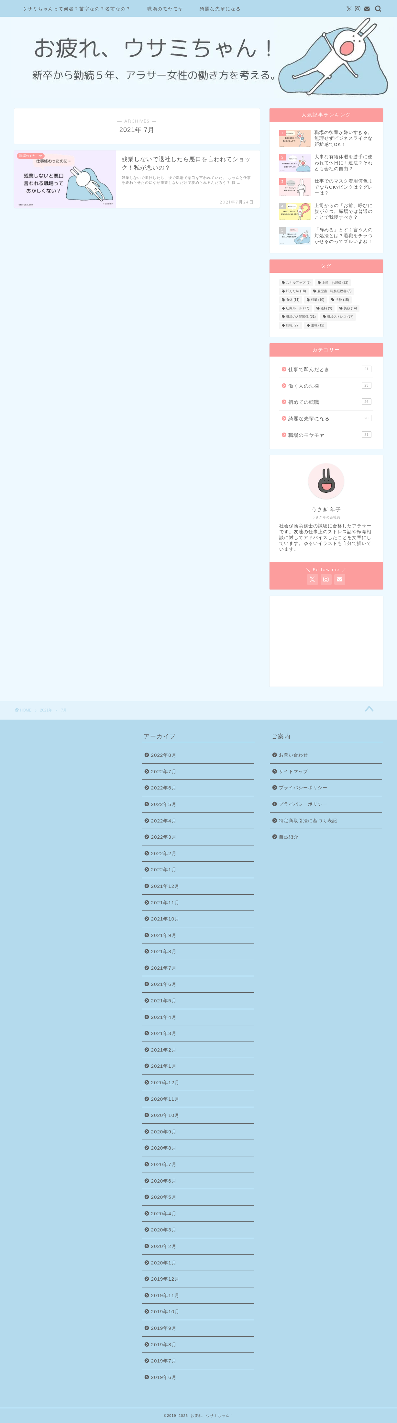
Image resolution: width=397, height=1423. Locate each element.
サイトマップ (293, 771)
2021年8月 (164, 951)
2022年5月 (164, 804)
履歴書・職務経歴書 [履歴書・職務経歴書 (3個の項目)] (334, 291)
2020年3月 (164, 1229)
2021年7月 (164, 968)
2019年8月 (164, 1344)
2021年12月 (165, 886)
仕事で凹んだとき (329, 369)
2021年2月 (164, 1050)
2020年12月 (165, 1082)
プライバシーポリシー (303, 787)
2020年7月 (164, 1164)
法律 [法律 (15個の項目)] (342, 300)
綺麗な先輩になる (220, 9)
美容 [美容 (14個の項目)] (350, 308)
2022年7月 (164, 771)
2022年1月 (164, 869)
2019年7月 (164, 1360)
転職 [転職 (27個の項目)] (292, 325)
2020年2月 (164, 1246)
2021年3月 (164, 1033)
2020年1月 (164, 1262)
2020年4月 (164, 1213)
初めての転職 (329, 401)
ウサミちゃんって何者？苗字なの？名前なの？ (76, 9)
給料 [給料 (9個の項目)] (326, 308)
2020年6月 (164, 1181)
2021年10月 (165, 918)
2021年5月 (164, 1000)
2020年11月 (165, 1099)
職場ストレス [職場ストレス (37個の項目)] (340, 317)
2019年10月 (165, 1311)
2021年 (46, 710)
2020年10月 (165, 1115)
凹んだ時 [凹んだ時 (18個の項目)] (296, 291)
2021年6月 (164, 984)
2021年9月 (164, 935)
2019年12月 (165, 1279)
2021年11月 (165, 902)
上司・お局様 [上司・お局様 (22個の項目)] (335, 282)
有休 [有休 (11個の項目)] (292, 300)
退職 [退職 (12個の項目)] (317, 325)
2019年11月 (165, 1295)
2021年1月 (164, 1066)
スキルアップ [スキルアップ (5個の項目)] (298, 282)
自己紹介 (288, 836)
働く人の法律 (329, 385)
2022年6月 (164, 787)
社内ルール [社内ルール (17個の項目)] (297, 308)
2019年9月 (164, 1328)
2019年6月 (164, 1377)
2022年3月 (164, 837)
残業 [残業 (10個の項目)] (317, 300)
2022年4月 (164, 820)
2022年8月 (164, 755)
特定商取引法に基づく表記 (308, 820)
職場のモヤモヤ (165, 9)
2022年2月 (164, 853)
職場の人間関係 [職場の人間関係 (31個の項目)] (300, 317)
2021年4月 (164, 1017)
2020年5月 (164, 1197)
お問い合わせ (293, 755)
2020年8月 (164, 1148)
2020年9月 (164, 1131)
